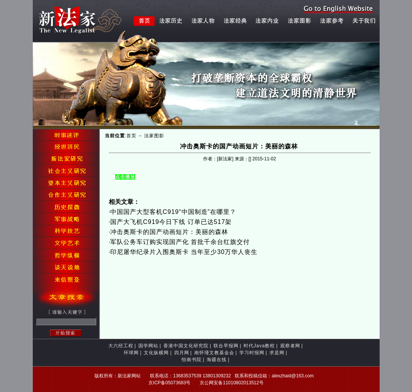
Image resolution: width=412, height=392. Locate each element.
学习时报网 (251, 352)
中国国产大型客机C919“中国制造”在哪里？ (173, 212)
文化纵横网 (156, 352)
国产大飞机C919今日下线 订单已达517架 (171, 222)
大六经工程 (120, 345)
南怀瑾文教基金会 (214, 352)
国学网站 (148, 345)
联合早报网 (226, 345)
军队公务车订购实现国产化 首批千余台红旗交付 (180, 242)
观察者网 (290, 345)
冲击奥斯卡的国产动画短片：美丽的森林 (169, 232)
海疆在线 (217, 359)
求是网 (276, 352)
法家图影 (154, 135)
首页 (131, 135)
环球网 (131, 352)
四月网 (181, 352)
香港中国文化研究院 (186, 345)
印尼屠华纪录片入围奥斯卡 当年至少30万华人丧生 (183, 252)
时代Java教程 (259, 345)
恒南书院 (192, 359)
